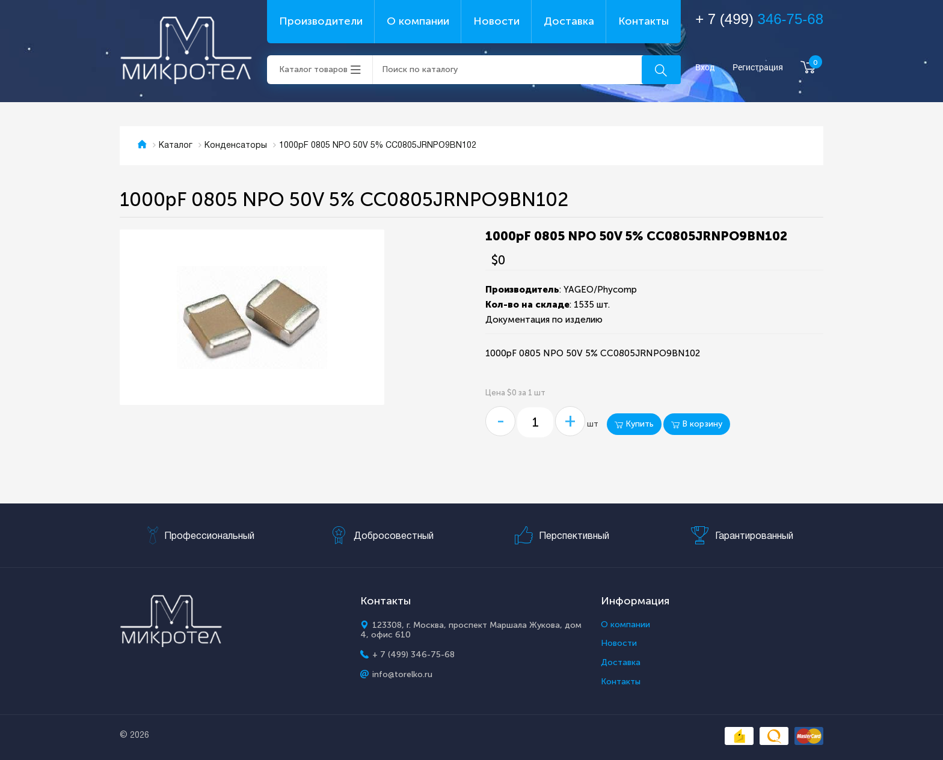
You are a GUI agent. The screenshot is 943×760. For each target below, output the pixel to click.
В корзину (696, 424)
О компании (418, 21)
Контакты (643, 21)
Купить (634, 424)
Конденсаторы (235, 146)
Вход (705, 67)
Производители (321, 21)
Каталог (175, 146)
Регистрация (758, 67)
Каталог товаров (313, 69)
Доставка (569, 21)
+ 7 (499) (759, 19)
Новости (496, 21)
